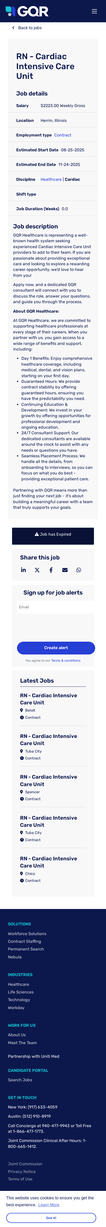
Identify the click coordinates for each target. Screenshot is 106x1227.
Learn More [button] (48, 1205)
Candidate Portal (28, 1070)
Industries (20, 974)
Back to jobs (29, 27)
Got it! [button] (51, 1218)
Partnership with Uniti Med (33, 1056)
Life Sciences (21, 992)
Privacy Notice (22, 1171)
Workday (16, 1007)
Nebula (15, 957)
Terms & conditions (66, 660)
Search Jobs (20, 1079)
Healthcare (51, 179)
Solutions (19, 924)
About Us (17, 1034)
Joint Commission (25, 1163)
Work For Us (22, 1025)
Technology (19, 999)
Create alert (56, 647)
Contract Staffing (24, 941)
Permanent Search (26, 949)
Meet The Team (22, 1042)
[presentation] (56, 628)
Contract (62, 135)
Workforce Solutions (27, 933)
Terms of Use (20, 1179)
